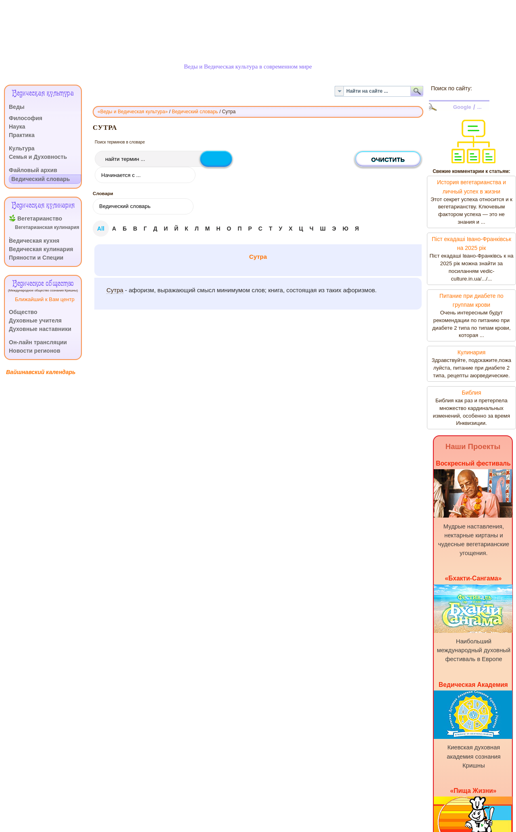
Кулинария (472, 352)
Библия (471, 392)
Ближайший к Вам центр (45, 299)
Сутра (258, 256)
